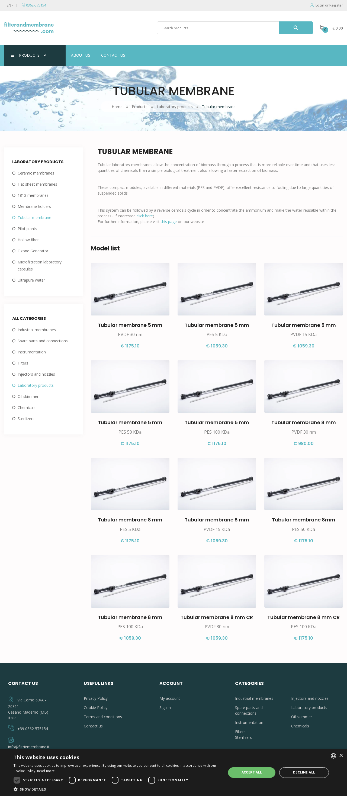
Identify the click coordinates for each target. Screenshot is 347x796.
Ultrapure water (31, 280)
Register (336, 5)
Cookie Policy (95, 707)
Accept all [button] (252, 772)
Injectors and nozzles (36, 374)
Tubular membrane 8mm (303, 519)
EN (9, 5)
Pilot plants (27, 228)
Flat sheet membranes (37, 184)
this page (169, 221)
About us (80, 55)
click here (145, 215)
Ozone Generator (33, 250)
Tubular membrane (34, 217)
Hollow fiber (28, 239)
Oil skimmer (28, 396)
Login (317, 5)
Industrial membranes (37, 329)
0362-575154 (34, 5)
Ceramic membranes (36, 173)
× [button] (341, 756)
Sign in (165, 707)
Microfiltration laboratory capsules (40, 265)
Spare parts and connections (43, 340)
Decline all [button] (304, 772)
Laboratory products (36, 385)
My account (169, 698)
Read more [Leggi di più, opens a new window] (46, 771)
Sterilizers (26, 418)
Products (28, 55)
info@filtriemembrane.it (28, 746)
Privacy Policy (96, 698)
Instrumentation (32, 352)
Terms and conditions (103, 716)
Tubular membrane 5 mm (130, 325)
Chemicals (27, 407)
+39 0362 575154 (32, 728)
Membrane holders (34, 206)
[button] (117, 789)
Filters (23, 363)
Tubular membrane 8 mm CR (217, 617)
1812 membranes (33, 195)
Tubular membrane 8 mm (303, 422)
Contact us (113, 55)
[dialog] (173, 772)
